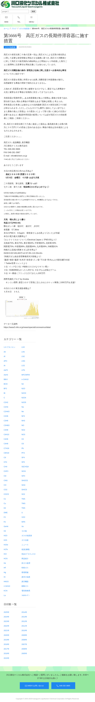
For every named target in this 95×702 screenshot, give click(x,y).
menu (31, 19)
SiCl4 (24, 471)
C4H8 (6, 443)
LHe (23, 351)
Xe (23, 526)
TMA (23, 498)
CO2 (5, 489)
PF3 (23, 453)
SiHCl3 (24, 489)
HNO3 (6, 581)
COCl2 (6, 494)
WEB (6, 19)
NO (23, 425)
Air (5, 351)
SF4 (23, 457)
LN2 (23, 356)
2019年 (6, 639)
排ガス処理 (26, 563)
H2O (5, 535)
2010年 (24, 630)
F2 (5, 517)
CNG (6, 480)
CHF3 (6, 471)
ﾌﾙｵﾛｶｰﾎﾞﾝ (25, 595)
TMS (23, 508)
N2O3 (24, 393)
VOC (23, 517)
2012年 (24, 621)
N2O (23, 388)
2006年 (24, 649)
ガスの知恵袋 (24, 28)
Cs (5, 498)
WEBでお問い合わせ (34, 685)
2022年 (6, 626)
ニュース (25, 544)
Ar (4, 365)
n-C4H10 (25, 379)
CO (5, 485)
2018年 (6, 644)
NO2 (23, 430)
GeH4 (6, 526)
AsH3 (6, 374)
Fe (5, 521)
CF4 (5, 462)
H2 (5, 531)
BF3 (5, 388)
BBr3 (6, 379)
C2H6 (6, 416)
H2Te (6, 549)
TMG (23, 503)
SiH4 (23, 485)
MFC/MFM (26, 374)
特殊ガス (25, 567)
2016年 (6, 653)
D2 (5, 508)
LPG (23, 370)
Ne (23, 411)
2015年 (6, 658)
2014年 (24, 612)
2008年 (24, 639)
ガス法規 (25, 540)
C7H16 (6, 448)
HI (4, 577)
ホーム (6, 28)
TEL (19, 19)
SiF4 (23, 476)
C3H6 (6, 420)
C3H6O (7, 425)
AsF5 (6, 370)
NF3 (23, 416)
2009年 (24, 635)
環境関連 (25, 572)
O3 (23, 443)
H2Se (6, 544)
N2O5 (24, 402)
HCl (5, 554)
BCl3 (5, 384)
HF (5, 567)
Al (4, 356)
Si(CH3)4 (25, 466)
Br (4, 393)
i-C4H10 (7, 586)
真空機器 (25, 581)
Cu (5, 503)
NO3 (23, 434)
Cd (5, 457)
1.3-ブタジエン (9, 347)
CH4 (5, 466)
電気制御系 (26, 590)
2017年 (6, 649)
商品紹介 (25, 558)
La (5, 595)
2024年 (6, 616)
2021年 (6, 630)
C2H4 (6, 407)
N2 (23, 384)
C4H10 (6, 434)
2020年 (6, 635)
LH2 (23, 347)
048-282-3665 (63, 685)
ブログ (14, 28)
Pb (23, 448)
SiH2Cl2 (25, 480)
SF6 (23, 462)
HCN (5, 558)
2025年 (6, 612)
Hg (5, 572)
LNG (23, 361)
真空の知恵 (26, 577)
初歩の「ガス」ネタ (29, 554)
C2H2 (6, 402)
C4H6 (6, 439)
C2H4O (7, 411)
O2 (23, 439)
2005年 (24, 653)
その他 (24, 531)
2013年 (24, 616)
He (5, 563)
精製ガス (25, 586)
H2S (5, 540)
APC (5, 361)
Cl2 (5, 476)
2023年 (6, 621)
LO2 (23, 365)
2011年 (24, 626)
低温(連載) (26, 549)
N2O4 (24, 397)
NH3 (23, 420)
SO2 (23, 494)
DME (6, 512)
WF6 (23, 521)
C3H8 (6, 430)
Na (23, 407)
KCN (5, 590)
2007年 (24, 644)
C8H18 (6, 453)
